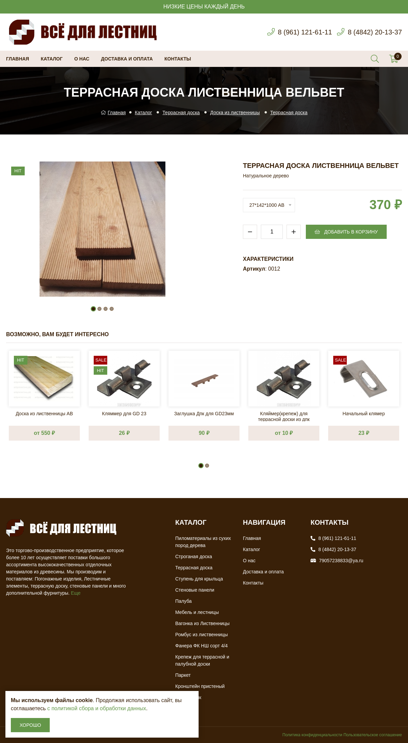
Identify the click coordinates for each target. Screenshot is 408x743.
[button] (93, 309)
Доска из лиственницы (235, 112)
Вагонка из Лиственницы (202, 623)
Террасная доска (181, 112)
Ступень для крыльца (199, 578)
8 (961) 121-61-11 (305, 32)
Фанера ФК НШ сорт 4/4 (201, 645)
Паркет (183, 675)
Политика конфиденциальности (312, 735)
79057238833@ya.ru (341, 560)
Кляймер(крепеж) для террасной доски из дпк (284, 416)
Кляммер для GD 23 (124, 413)
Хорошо (30, 725)
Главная (17, 58)
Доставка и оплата (127, 58)
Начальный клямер (364, 413)
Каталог (52, 58)
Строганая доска (193, 556)
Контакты (177, 58)
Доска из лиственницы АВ (44, 413)
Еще (76, 593)
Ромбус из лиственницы (201, 634)
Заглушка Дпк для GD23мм (204, 413)
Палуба (183, 601)
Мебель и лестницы (197, 612)
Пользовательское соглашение (372, 735)
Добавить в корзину (346, 231)
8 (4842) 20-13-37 (375, 32)
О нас (81, 58)
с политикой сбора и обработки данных (96, 708)
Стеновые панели (194, 590)
